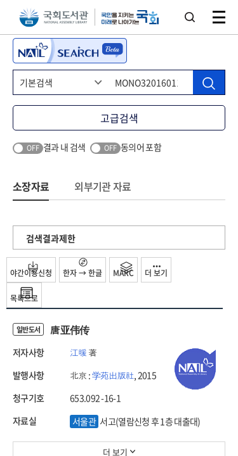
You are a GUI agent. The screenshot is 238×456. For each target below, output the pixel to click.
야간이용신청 (31, 270)
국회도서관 (53, 17)
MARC (123, 270)
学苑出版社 (113, 375)
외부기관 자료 (102, 186)
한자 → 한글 (82, 268)
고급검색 (119, 117)
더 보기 (156, 272)
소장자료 (31, 186)
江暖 (78, 352)
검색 (190, 17)
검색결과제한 (51, 238)
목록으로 (24, 295)
